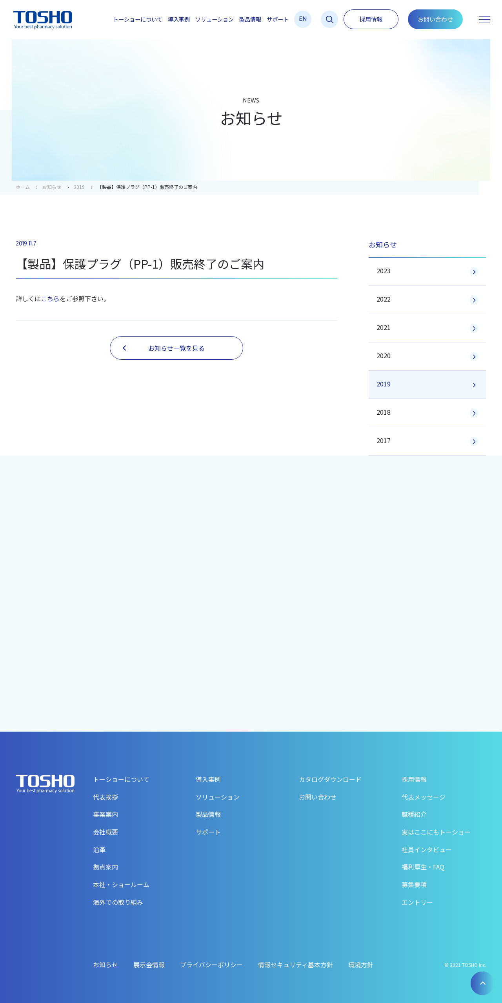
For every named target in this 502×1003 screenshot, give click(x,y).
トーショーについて (137, 19)
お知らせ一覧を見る (164, 348)
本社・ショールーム (121, 884)
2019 (79, 186)
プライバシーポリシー (211, 964)
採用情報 (371, 19)
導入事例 (179, 19)
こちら (50, 298)
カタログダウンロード (330, 779)
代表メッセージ (424, 797)
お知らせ (51, 186)
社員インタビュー (427, 849)
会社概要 (105, 831)
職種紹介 (414, 814)
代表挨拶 (105, 797)
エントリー (417, 902)
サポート (278, 19)
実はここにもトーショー (436, 831)
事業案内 (105, 814)
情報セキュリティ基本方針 (295, 964)
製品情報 (250, 19)
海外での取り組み (118, 902)
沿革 (99, 849)
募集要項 (414, 884)
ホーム (23, 186)
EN (303, 18)
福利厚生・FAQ (423, 866)
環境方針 (360, 964)
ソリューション (214, 19)
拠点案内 (105, 866)
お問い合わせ (435, 19)
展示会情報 (149, 964)
